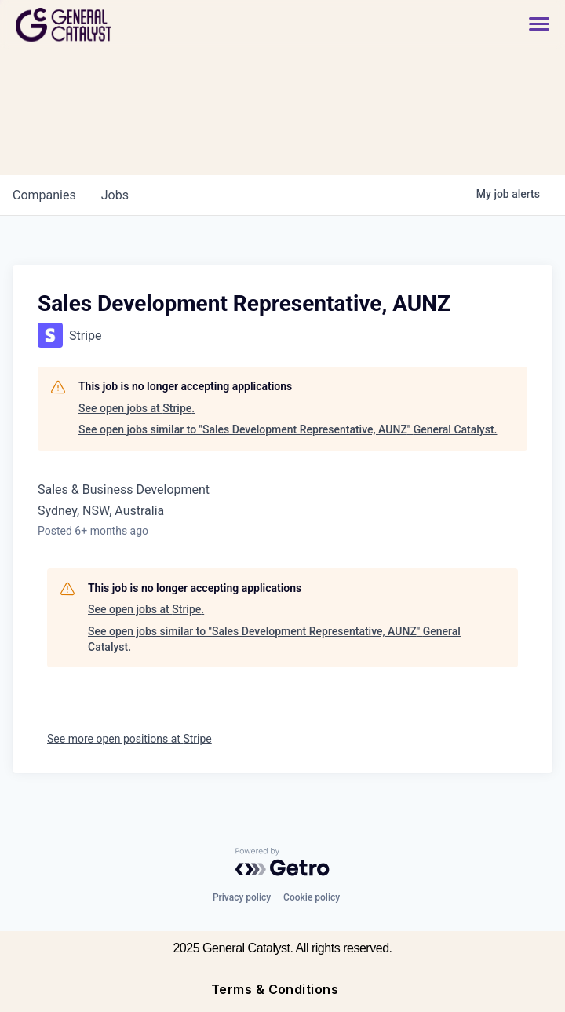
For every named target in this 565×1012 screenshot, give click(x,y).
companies (44, 195)
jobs (115, 195)
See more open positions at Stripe (129, 739)
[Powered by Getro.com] (282, 862)
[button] (531, 25)
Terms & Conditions (275, 989)
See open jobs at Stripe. (136, 408)
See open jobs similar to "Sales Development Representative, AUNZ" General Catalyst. (287, 429)
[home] (120, 25)
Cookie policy (311, 897)
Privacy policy (242, 897)
